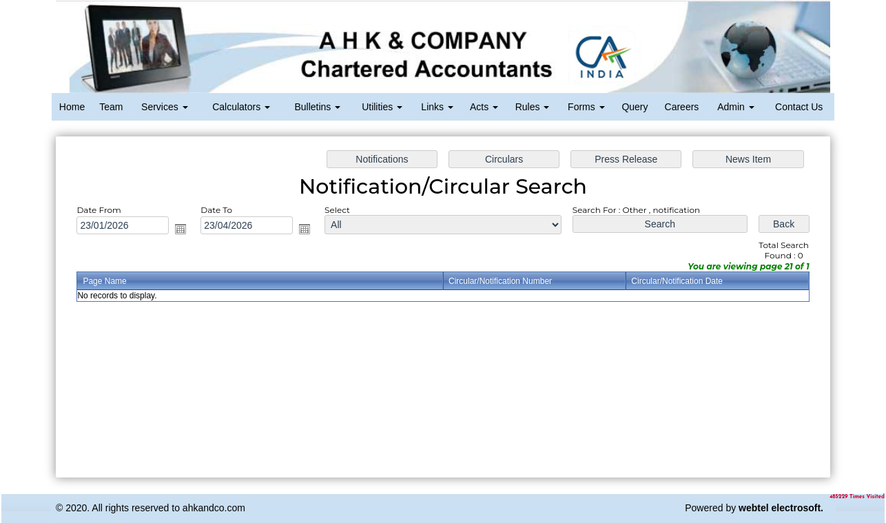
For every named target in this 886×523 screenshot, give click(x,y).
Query (634, 106)
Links (437, 106)
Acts (484, 106)
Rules (532, 106)
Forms (586, 106)
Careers (682, 106)
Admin (735, 106)
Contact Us (799, 106)
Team (111, 106)
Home (72, 106)
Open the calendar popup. (187, 230)
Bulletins (317, 106)
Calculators (241, 106)
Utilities (382, 106)
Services (164, 106)
